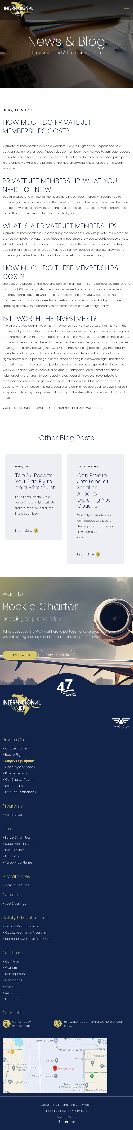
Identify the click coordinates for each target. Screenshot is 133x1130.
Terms (72, 1117)
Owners (11, 967)
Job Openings (15, 903)
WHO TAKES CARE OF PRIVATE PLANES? (31, 408)
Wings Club (13, 815)
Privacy (61, 1117)
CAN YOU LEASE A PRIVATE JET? (79, 408)
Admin (10, 986)
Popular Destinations (20, 792)
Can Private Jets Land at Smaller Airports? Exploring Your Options (95, 491)
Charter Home (16, 748)
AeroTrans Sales (17, 885)
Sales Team (14, 786)
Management (15, 974)
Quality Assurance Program (25, 932)
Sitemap (11, 999)
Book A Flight (14, 754)
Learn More (23, 530)
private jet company (69, 370)
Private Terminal (17, 773)
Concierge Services (20, 767)
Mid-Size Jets (14, 850)
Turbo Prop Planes (18, 862)
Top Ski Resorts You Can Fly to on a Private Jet (35, 481)
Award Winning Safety (21, 926)
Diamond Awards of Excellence (28, 939)
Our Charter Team (19, 779)
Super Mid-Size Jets (19, 844)
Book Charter (20, 655)
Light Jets (12, 856)
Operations (13, 980)
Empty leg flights (57, 655)
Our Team (12, 961)
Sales (9, 992)
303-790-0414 (21, 1026)
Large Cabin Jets (17, 837)
